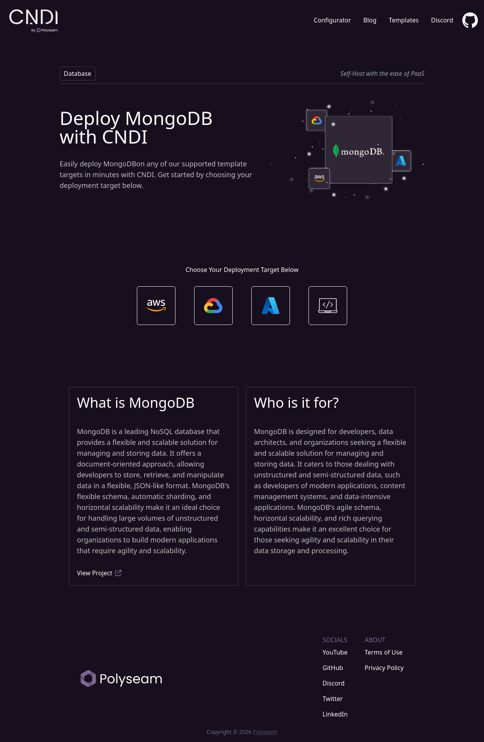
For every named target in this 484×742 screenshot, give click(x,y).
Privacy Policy (384, 667)
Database (77, 73)
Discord (442, 20)
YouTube (335, 652)
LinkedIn (335, 714)
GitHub (332, 667)
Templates (404, 20)
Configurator (332, 20)
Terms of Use (383, 652)
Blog (370, 20)
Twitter (332, 698)
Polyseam (265, 731)
